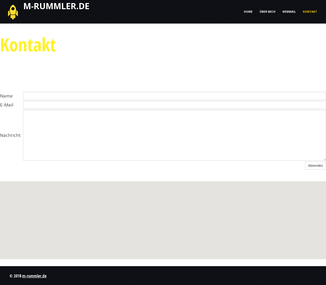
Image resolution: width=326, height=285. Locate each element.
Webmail (289, 12)
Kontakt (310, 12)
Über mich (267, 12)
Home (248, 12)
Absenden (315, 165)
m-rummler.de (34, 276)
